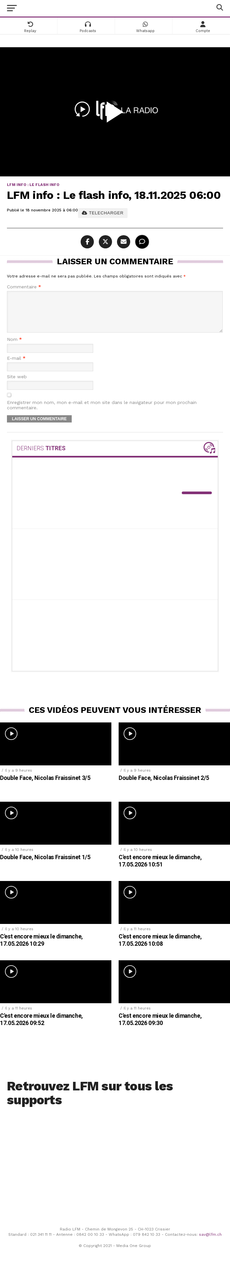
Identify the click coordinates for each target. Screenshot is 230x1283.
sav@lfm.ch (210, 1242)
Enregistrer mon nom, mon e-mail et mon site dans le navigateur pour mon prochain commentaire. (102, 413)
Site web (17, 384)
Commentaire (24, 286)
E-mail (16, 366)
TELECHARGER (102, 212)
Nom (14, 347)
